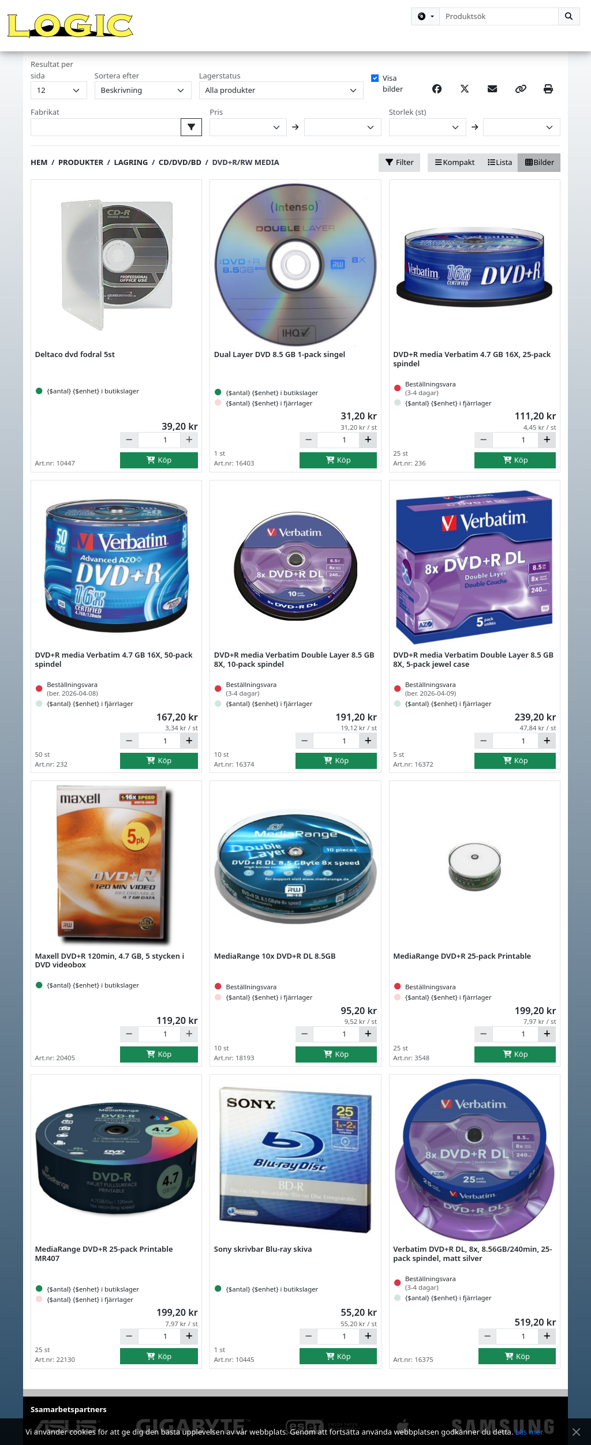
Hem (39, 175)
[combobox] (499, 16)
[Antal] (159, 452)
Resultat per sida (52, 82)
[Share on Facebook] (437, 101)
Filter (398, 175)
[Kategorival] (425, 16)
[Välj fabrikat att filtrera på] (192, 139)
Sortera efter (117, 87)
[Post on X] (464, 101)
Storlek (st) (408, 124)
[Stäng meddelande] (576, 1432)
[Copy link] (520, 101)
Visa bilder (393, 96)
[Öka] (368, 452)
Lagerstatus (220, 87)
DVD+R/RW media (245, 175)
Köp (159, 472)
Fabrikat (45, 124)
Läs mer (529, 1432)
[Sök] (569, 16)
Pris (216, 124)
